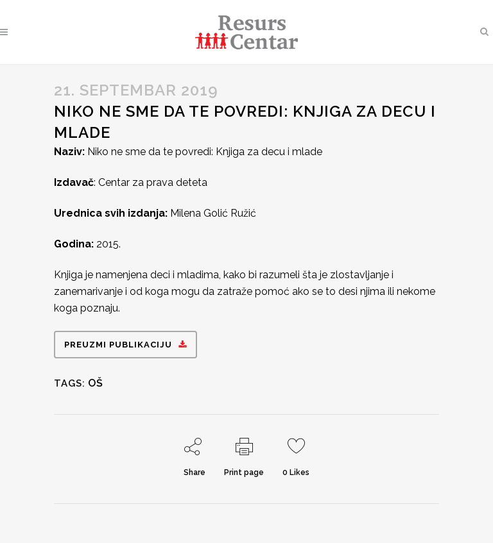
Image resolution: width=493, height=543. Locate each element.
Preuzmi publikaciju (125, 344)
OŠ (95, 383)
